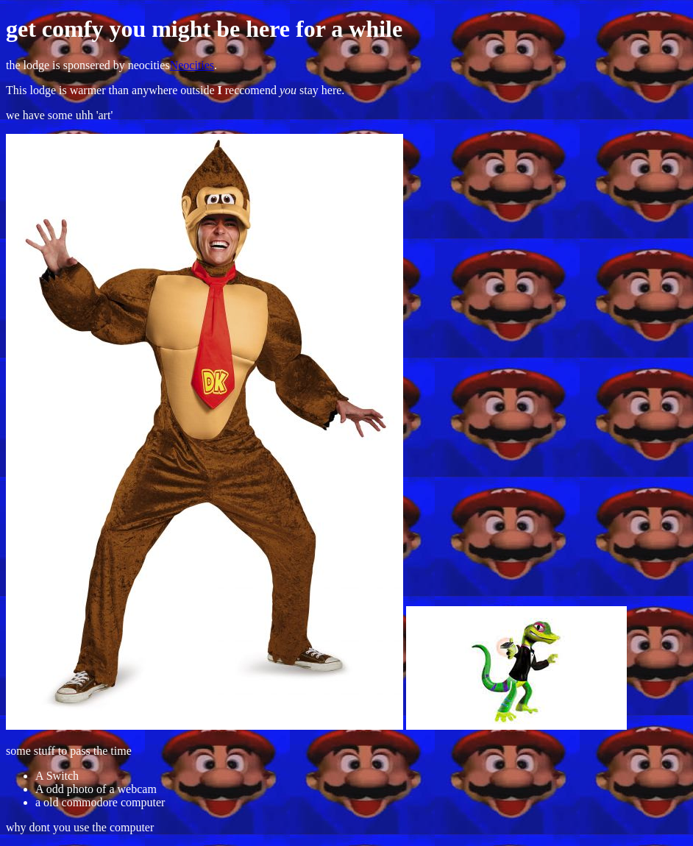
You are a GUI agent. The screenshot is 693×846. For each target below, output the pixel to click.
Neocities (192, 65)
